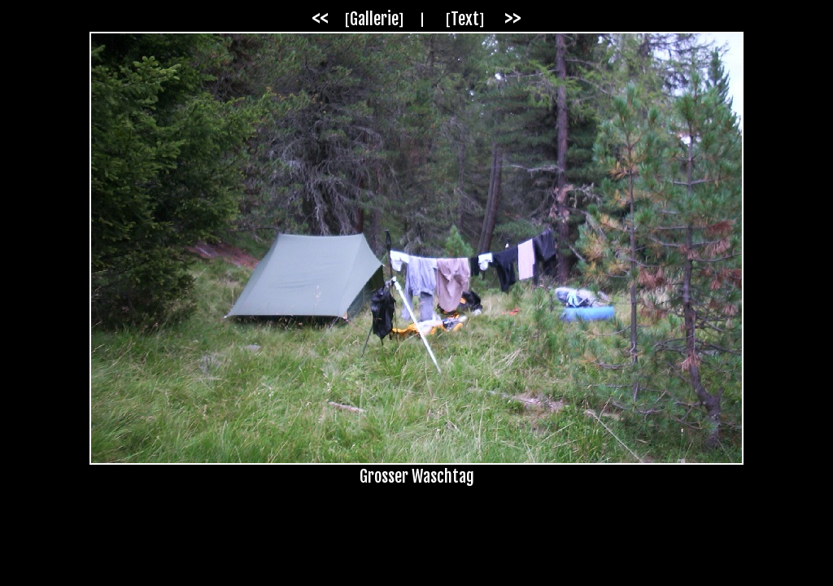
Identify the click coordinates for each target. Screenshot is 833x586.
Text (465, 19)
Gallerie (374, 19)
